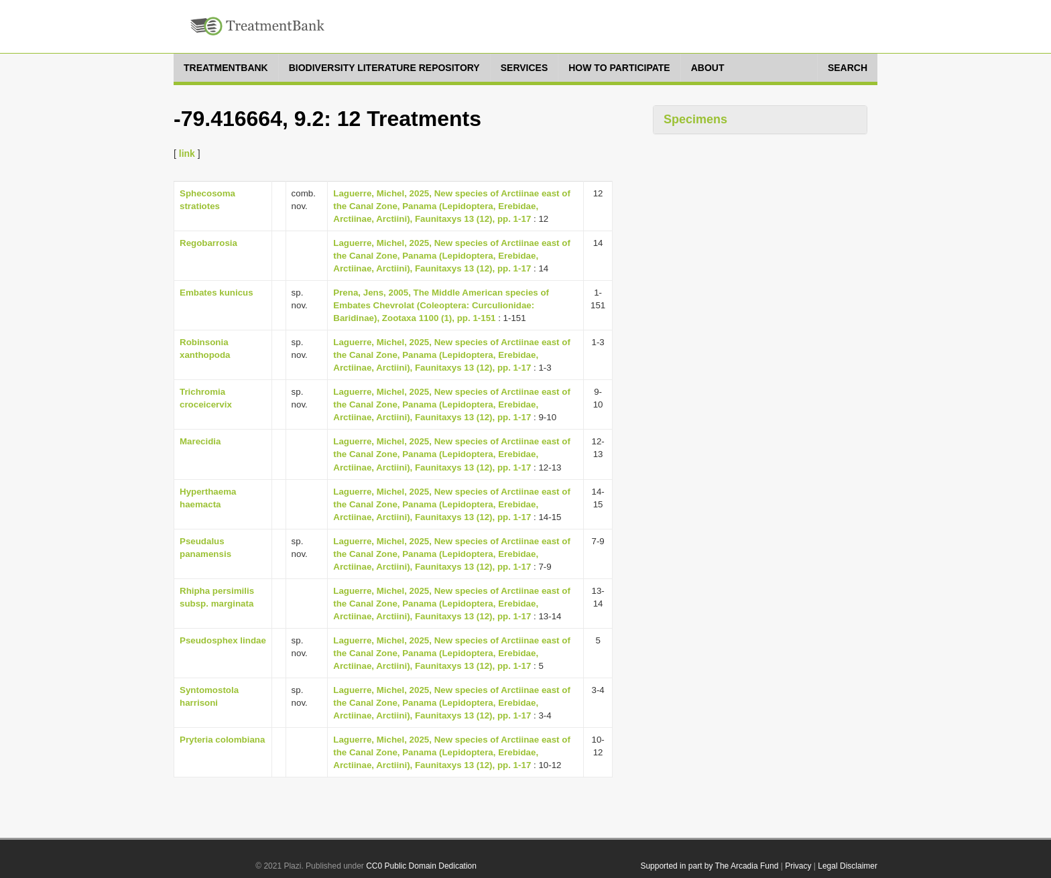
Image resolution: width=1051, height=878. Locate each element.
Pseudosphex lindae (223, 640)
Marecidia (200, 441)
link (187, 153)
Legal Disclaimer (847, 866)
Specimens (695, 119)
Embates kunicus (216, 293)
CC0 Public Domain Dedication (421, 866)
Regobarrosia (208, 243)
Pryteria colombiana (222, 740)
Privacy (798, 866)
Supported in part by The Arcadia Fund (709, 866)
